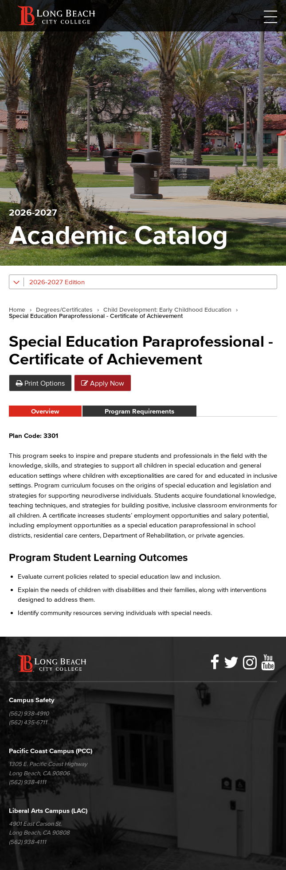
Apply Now (102, 383)
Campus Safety (32, 700)
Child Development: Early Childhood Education (167, 310)
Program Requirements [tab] (139, 411)
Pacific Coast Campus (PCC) (50, 750)
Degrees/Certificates (64, 310)
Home (17, 310)
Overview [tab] (45, 411)
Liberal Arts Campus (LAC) (48, 810)
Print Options (40, 383)
